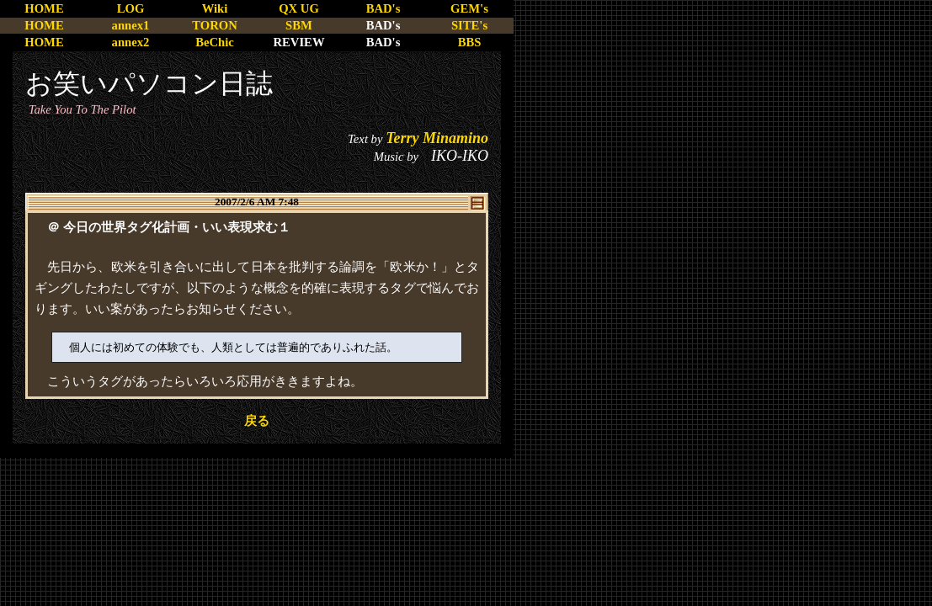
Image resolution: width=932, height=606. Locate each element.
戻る (256, 421)
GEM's (469, 8)
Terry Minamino (437, 138)
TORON (214, 25)
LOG (131, 8)
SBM (298, 25)
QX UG (299, 8)
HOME (43, 8)
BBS (470, 42)
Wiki (215, 8)
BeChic (214, 42)
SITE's (469, 25)
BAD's (383, 8)
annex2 (131, 42)
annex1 (131, 25)
